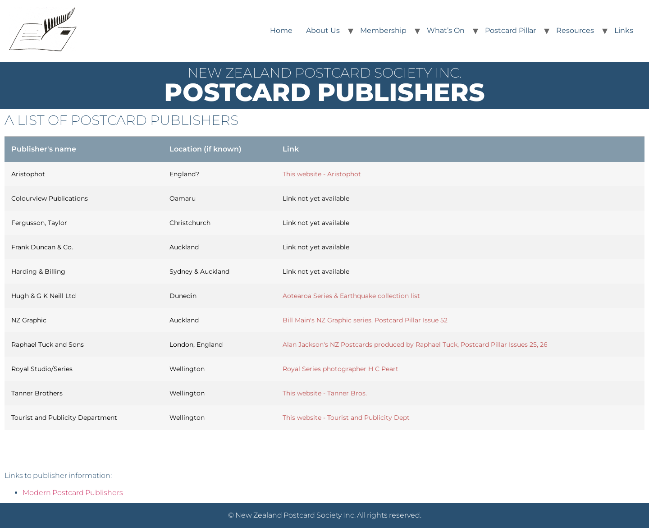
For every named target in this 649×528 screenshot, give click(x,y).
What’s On (446, 30)
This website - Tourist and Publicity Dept (346, 417)
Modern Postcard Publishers (73, 492)
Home (281, 30)
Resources (575, 30)
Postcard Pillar (510, 30)
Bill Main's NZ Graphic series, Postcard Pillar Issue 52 (365, 320)
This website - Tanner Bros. (325, 393)
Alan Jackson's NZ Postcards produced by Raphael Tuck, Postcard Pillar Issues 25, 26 (415, 344)
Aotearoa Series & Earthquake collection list (351, 296)
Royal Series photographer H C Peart (340, 369)
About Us (323, 30)
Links (623, 30)
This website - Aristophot (322, 174)
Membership (383, 30)
